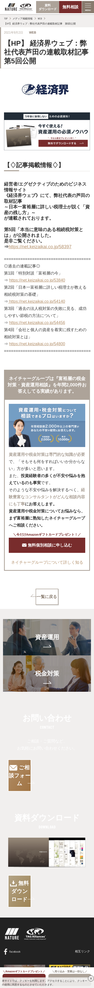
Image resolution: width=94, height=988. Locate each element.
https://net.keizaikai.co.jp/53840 (37, 280)
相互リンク (82, 919)
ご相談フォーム (47, 767)
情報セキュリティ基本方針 (22, 957)
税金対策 (47, 673)
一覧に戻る (47, 597)
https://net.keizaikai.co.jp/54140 (36, 301)
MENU (88, 10)
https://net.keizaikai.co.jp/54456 (37, 322)
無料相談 (70, 7)
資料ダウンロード (48, 7)
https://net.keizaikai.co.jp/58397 (40, 246)
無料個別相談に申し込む (47, 545)
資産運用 (47, 637)
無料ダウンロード (47, 867)
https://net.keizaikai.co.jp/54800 (37, 344)
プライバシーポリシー (61, 957)
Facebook (12, 920)
